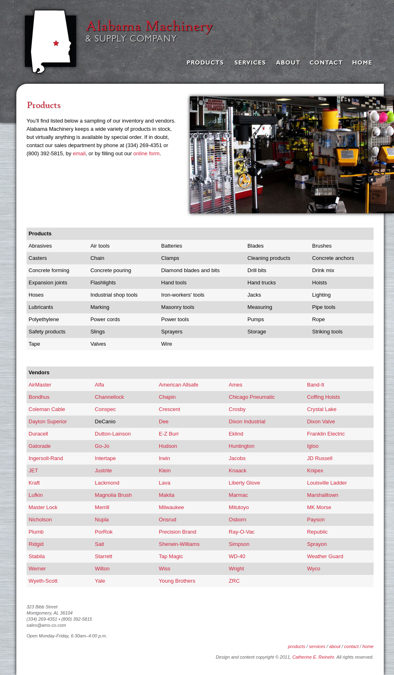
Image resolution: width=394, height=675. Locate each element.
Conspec (105, 409)
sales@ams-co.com (46, 625)
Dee (164, 421)
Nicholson (40, 519)
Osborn (237, 519)
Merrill (102, 507)
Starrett (103, 556)
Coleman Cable (47, 409)
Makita (166, 495)
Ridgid (36, 544)
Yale (100, 581)
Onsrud (167, 519)
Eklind (236, 434)
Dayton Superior (48, 421)
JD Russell (319, 458)
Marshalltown (322, 495)
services (317, 646)
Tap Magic (171, 556)
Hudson (168, 446)
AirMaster (40, 385)
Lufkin (36, 495)
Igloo (312, 446)
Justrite (103, 470)
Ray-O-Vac (241, 532)
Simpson (239, 544)
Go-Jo (102, 446)
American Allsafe (178, 385)
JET (33, 470)
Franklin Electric (326, 434)
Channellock (109, 397)
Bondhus (39, 397)
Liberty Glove (244, 483)
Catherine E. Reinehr (313, 657)
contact (351, 646)
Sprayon (317, 544)
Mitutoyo (239, 507)
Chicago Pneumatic (252, 397)
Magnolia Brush (113, 495)
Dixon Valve (321, 421)
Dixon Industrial (247, 421)
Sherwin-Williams (179, 544)
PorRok (103, 532)
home (368, 646)
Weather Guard (325, 556)
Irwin (164, 458)
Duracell (38, 434)
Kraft (34, 483)
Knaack (237, 470)
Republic (317, 532)
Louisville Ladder (327, 483)
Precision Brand (177, 532)
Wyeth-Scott (43, 581)
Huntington (241, 446)
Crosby (237, 409)
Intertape (105, 458)
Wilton (102, 568)
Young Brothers (177, 581)
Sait (99, 544)
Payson (316, 519)
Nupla (102, 519)
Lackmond (107, 483)
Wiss (164, 568)
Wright (236, 568)
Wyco (313, 568)
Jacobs (237, 458)
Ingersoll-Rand (46, 458)
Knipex (315, 470)
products (296, 646)
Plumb (36, 532)
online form (147, 153)
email (79, 153)
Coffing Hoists (323, 397)
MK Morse (319, 507)
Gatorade (40, 446)
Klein (165, 470)
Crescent (169, 409)
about (335, 646)
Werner (37, 568)
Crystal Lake (321, 409)
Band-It (315, 385)
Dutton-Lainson (113, 434)
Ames (235, 385)
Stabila (37, 556)
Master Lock (43, 507)
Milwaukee (171, 507)
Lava (164, 483)
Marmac (238, 495)
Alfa (99, 385)
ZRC (234, 581)
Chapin (167, 397)
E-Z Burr (169, 434)
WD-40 (237, 556)
